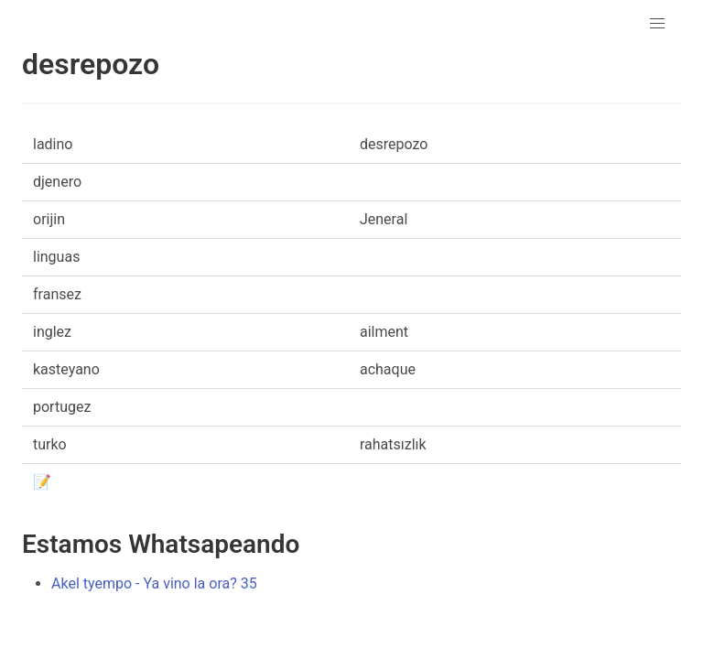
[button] (657, 24)
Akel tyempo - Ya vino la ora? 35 (154, 583)
